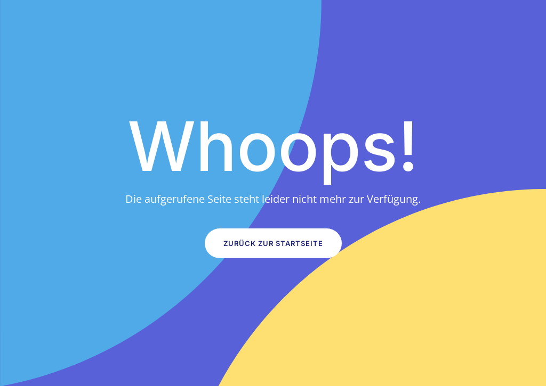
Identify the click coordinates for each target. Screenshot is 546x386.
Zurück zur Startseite (273, 243)
